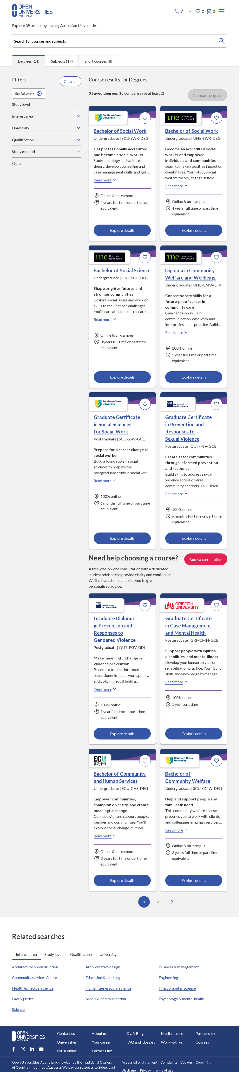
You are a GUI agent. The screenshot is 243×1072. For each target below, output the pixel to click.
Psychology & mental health (181, 998)
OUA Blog (135, 1033)
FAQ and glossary (141, 1042)
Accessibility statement (140, 1062)
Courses (202, 1042)
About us (99, 1033)
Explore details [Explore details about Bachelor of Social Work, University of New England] (193, 230)
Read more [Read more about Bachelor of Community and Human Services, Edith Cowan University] (105, 836)
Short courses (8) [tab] (98, 61)
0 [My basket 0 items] (210, 11)
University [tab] (108, 954)
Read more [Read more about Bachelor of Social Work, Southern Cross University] (105, 180)
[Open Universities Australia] (32, 15)
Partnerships (206, 1033)
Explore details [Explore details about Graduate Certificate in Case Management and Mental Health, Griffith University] (193, 733)
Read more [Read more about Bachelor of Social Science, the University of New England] (105, 319)
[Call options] (183, 11)
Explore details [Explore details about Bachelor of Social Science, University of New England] (122, 377)
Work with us (172, 1042)
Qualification (46, 140)
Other (46, 163)
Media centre (172, 1033)
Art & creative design (102, 967)
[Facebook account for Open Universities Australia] (13, 1049)
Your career (101, 1042)
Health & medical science (32, 988)
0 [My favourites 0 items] (199, 11)
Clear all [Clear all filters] (70, 81)
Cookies (186, 1062)
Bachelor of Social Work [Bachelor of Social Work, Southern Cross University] (120, 131)
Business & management (179, 967)
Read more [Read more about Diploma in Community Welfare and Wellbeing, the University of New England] (177, 332)
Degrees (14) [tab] (28, 61)
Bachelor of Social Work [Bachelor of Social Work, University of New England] (191, 131)
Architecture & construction (35, 967)
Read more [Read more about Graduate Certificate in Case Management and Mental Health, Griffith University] (177, 682)
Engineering (168, 977)
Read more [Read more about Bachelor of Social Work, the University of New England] (177, 185)
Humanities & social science (108, 988)
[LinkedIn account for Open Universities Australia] (32, 1049)
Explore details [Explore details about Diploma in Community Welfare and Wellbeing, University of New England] (193, 377)
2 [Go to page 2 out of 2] (157, 901)
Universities (67, 1042)
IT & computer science (177, 988)
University (46, 128)
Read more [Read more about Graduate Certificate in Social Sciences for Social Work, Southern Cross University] (105, 480)
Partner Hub (102, 1050)
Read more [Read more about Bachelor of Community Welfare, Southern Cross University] (177, 830)
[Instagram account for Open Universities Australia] (22, 1049)
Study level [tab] (53, 954)
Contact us (66, 1033)
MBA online (67, 1050)
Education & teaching (102, 977)
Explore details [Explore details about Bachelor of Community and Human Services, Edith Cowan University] (122, 880)
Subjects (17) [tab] (62, 61)
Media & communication (105, 998)
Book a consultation (205, 559)
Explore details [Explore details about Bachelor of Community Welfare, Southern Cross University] (193, 880)
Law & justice (23, 998)
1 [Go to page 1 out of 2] (144, 901)
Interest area (46, 116)
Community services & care (34, 977)
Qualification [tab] (81, 954)
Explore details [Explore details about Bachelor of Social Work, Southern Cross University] (122, 230)
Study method (46, 151)
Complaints (168, 1062)
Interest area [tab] (26, 954)
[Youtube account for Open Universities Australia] (41, 1049)
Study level (46, 104)
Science (18, 1009)
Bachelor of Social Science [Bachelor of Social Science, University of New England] (122, 270)
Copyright (203, 1062)
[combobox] (119, 41)
